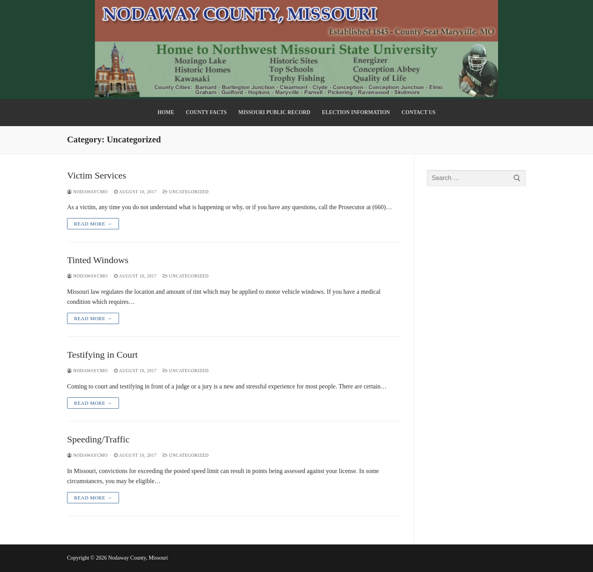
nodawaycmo (87, 191)
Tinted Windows (97, 260)
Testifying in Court (102, 355)
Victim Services (96, 175)
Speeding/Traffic (98, 439)
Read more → (93, 224)
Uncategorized (186, 191)
